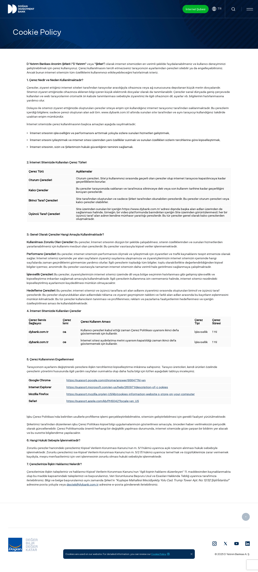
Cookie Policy (160, 554)
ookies (163, 387)
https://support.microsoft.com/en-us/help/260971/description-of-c (112, 387)
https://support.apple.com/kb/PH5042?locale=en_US (102, 401)
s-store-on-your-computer (176, 394)
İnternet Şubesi (195, 9)
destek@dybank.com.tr (82, 484)
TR (216, 9)
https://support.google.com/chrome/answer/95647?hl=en (106, 380)
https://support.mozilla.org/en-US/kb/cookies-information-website (112, 394)
